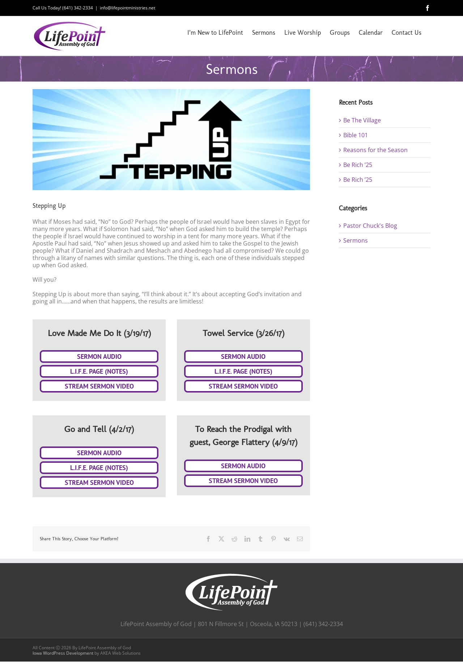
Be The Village (362, 120)
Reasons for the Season (375, 150)
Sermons (355, 240)
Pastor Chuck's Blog (370, 225)
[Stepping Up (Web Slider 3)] (171, 139)
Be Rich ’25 (357, 165)
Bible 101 (355, 135)
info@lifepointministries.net (127, 8)
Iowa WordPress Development (63, 653)
